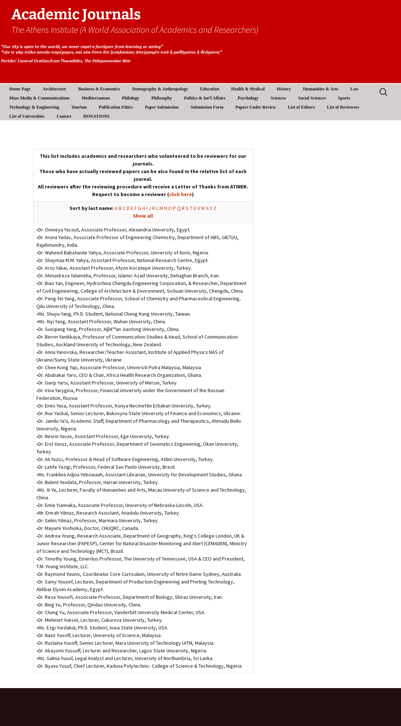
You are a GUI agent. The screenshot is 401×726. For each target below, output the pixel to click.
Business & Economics (99, 88)
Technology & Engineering (34, 107)
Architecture (54, 88)
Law (354, 88)
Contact (63, 116)
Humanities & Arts (320, 88)
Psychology (248, 98)
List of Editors (301, 107)
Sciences (278, 98)
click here (180, 194)
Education (209, 88)
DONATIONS (96, 116)
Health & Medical (248, 88)
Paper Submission (161, 107)
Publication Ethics (116, 107)
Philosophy (162, 98)
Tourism (79, 107)
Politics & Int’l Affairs (204, 98)
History (284, 88)
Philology (130, 98)
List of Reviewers (343, 107)
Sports (344, 98)
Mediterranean (96, 98)
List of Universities (27, 116)
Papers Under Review (256, 107)
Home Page (20, 88)
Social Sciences (312, 98)
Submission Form (206, 107)
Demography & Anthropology (160, 88)
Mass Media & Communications (39, 98)
